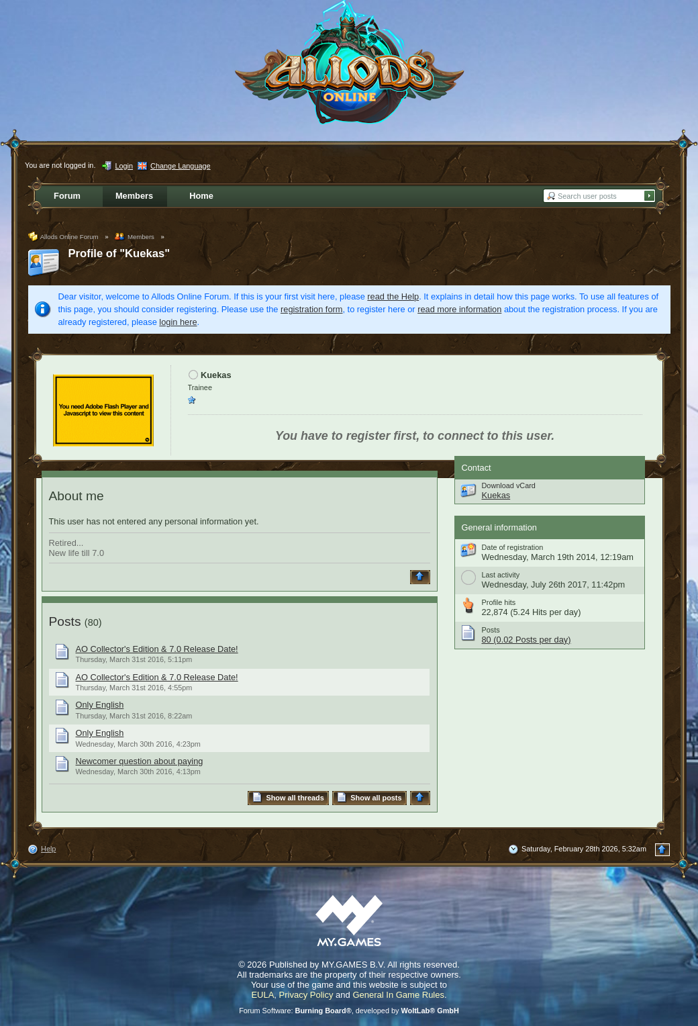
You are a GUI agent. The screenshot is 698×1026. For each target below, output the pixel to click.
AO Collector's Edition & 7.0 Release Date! (157, 649)
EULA (262, 995)
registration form (311, 309)
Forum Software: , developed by (349, 1011)
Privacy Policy (306, 995)
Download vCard (509, 485)
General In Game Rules (398, 995)
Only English (100, 705)
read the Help (393, 296)
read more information (459, 309)
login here (178, 322)
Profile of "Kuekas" (119, 253)
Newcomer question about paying (139, 761)
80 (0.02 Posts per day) (526, 640)
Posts (65, 621)
